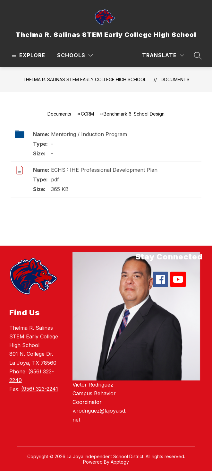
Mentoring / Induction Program (89, 134)
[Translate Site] (163, 55)
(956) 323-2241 (39, 389)
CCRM (87, 114)
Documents (175, 79)
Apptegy (120, 462)
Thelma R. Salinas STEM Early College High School (84, 79)
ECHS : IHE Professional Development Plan (104, 170)
